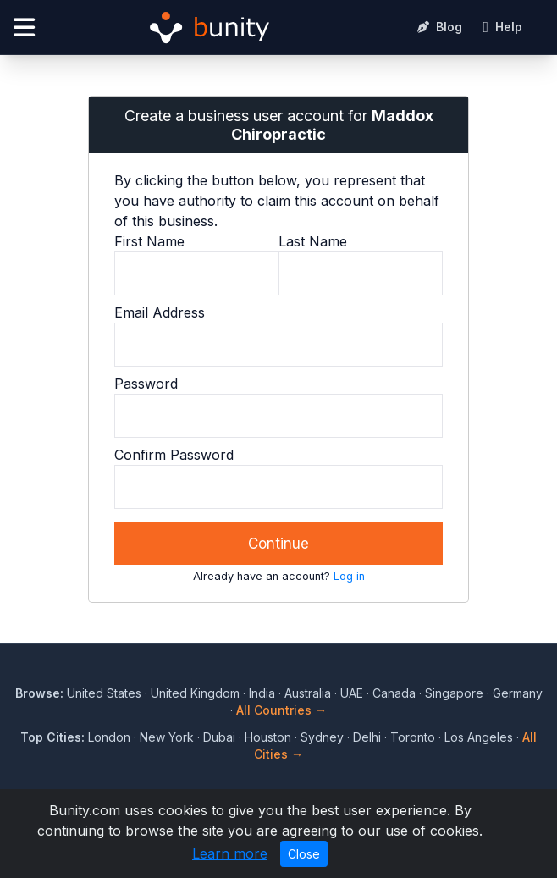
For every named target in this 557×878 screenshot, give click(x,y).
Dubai (219, 737)
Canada (394, 693)
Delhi (367, 737)
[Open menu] (24, 27)
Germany (518, 693)
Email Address (159, 312)
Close (304, 854)
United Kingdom (195, 693)
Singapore (454, 693)
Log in (349, 576)
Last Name (312, 241)
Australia (307, 693)
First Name (149, 241)
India (262, 693)
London (109, 737)
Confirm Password (174, 454)
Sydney (322, 737)
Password (146, 383)
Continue (278, 543)
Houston (268, 737)
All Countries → (281, 710)
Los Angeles (478, 737)
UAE (351, 693)
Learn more (229, 853)
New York (167, 737)
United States (104, 693)
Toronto (412, 737)
